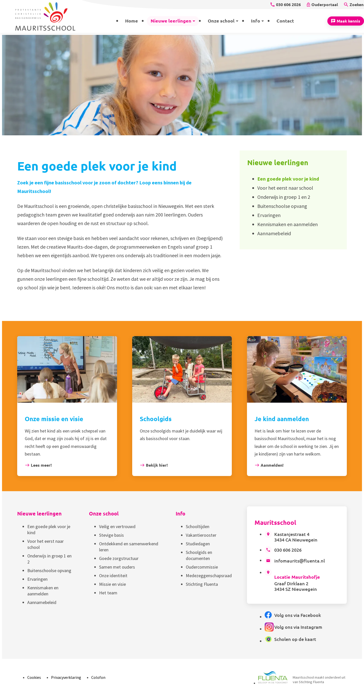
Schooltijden (197, 526)
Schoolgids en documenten (199, 555)
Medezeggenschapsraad (209, 575)
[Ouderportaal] (322, 4)
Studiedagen (198, 544)
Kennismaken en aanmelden (42, 591)
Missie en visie (112, 584)
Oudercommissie (202, 567)
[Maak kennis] (345, 21)
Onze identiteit (113, 575)
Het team (108, 593)
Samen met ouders (117, 567)
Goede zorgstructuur (119, 558)
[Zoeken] (354, 4)
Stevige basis (111, 535)
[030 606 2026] (285, 4)
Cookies (34, 677)
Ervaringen (37, 579)
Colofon (98, 677)
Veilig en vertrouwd (117, 526)
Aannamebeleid (41, 602)
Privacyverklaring (66, 677)
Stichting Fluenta (202, 584)
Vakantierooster (201, 535)
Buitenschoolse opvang (49, 570)
